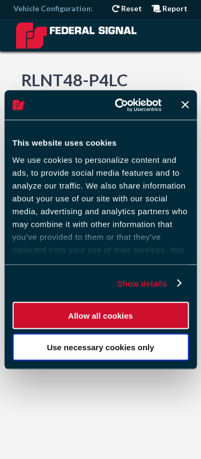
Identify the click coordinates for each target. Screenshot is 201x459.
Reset (127, 8)
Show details (142, 283)
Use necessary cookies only (100, 346)
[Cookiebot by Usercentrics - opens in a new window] (119, 105)
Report (170, 8)
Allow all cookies (100, 315)
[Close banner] (185, 105)
